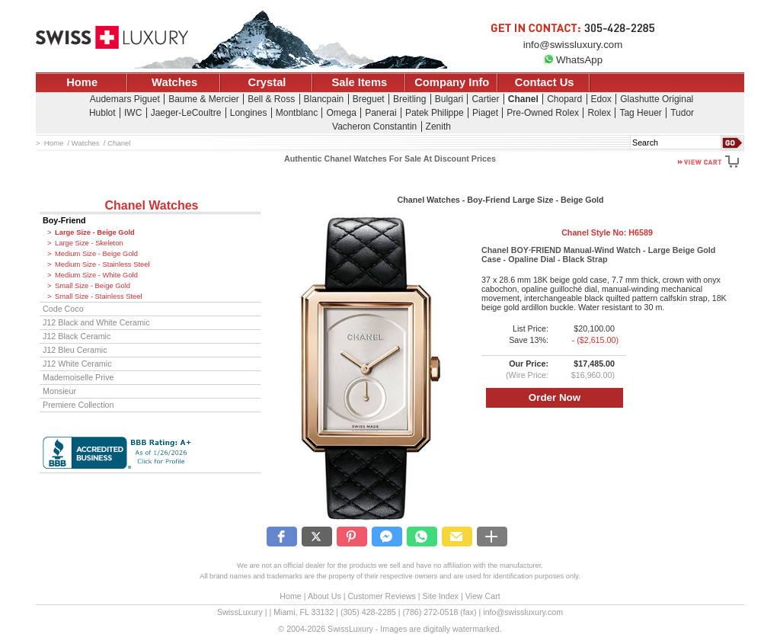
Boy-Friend (64, 220)
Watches (174, 82)
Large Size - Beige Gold (95, 232)
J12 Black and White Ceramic (96, 322)
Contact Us (544, 82)
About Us (324, 596)
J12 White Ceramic (77, 363)
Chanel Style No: (607, 232)
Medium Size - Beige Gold (96, 254)
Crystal (267, 82)
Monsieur (59, 391)
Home (82, 82)
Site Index (441, 596)
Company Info (451, 82)
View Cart (482, 596)
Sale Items (359, 82)
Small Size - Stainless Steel (98, 296)
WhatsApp (573, 60)
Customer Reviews (381, 596)
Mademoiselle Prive (78, 377)
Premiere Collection (78, 404)
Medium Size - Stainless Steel (102, 264)
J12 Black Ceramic (76, 336)
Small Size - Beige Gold (92, 286)
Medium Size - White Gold (96, 275)
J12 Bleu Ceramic (75, 349)
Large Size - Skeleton (89, 243)
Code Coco (63, 308)
